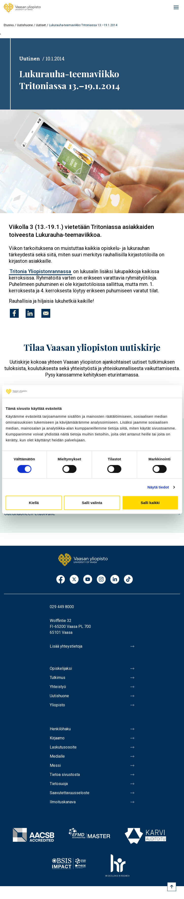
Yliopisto (57, 705)
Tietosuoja (59, 783)
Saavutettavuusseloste (69, 792)
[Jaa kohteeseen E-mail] (45, 313)
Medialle (57, 756)
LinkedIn (114, 579)
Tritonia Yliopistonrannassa (40, 271)
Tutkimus (57, 677)
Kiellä (34, 503)
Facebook (60, 579)
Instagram (101, 579)
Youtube (87, 579)
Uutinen (29, 58)
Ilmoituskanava (63, 802)
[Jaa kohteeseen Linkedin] (30, 313)
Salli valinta (92, 503)
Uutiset (41, 25)
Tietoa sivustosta (65, 774)
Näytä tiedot (158, 487)
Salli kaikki (150, 503)
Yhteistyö (58, 686)
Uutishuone (25, 25)
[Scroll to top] (171, 886)
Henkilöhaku (60, 729)
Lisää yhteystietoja (66, 646)
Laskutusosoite (63, 747)
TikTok (128, 579)
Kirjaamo (57, 738)
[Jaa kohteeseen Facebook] (14, 313)
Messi (55, 765)
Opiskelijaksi (61, 668)
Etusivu (9, 25)
